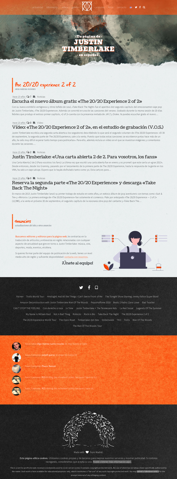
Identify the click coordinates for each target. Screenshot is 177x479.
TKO (119, 319)
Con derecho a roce (53, 308)
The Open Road (67, 319)
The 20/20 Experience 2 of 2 (135, 314)
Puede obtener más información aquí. (112, 461)
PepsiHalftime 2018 (100, 302)
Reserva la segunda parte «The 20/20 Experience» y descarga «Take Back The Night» (83, 185)
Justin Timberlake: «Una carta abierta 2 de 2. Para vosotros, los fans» (84, 157)
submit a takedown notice (148, 471)
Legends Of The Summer (148, 308)
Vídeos (65, 7)
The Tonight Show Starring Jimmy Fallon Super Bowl (131, 296)
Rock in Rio (89, 314)
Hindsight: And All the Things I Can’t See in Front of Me (74, 296)
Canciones (100, 7)
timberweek (108, 319)
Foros (110, 7)
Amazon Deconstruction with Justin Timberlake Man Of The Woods (54, 302)
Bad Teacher (148, 302)
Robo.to (77, 314)
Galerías (75, 7)
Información (52, 7)
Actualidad (37, 7)
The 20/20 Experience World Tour (39, 319)
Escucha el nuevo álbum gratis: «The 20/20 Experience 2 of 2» (77, 101)
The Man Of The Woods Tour (87, 325)
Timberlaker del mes (88, 319)
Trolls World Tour (35, 296)
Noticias (41, 96)
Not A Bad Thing (62, 314)
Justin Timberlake (87, 7)
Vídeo (40, 122)
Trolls (127, 319)
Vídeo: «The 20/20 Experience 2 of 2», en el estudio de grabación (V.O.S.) (87, 127)
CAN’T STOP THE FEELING (26, 308)
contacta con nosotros (76, 256)
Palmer (19, 296)
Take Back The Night (108, 314)
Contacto (121, 7)
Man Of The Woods (142, 319)
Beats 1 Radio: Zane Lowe (126, 302)
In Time (69, 308)
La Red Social (126, 308)
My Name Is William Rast (38, 314)
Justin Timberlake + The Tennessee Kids (96, 308)
